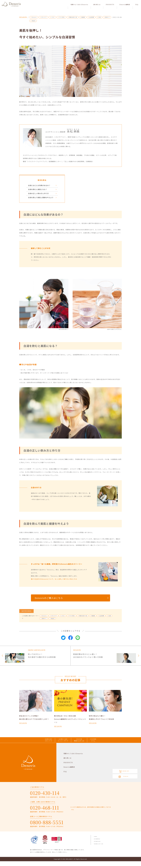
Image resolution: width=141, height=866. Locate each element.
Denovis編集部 (125, 4)
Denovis (34, 17)
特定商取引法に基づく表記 (102, 848)
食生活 (33, 20)
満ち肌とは (96, 4)
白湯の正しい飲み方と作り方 (40, 194)
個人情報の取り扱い (100, 846)
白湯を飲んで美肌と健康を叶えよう (42, 198)
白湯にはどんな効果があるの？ (40, 185)
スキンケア (43, 17)
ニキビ (52, 17)
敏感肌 (82, 17)
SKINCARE (39, 744)
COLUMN (102, 744)
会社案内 (96, 841)
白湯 (99, 17)
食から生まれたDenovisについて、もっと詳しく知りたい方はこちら (54, 580)
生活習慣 (91, 17)
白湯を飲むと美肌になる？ (39, 190)
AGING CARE (61, 744)
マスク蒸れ (61, 17)
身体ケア (107, 17)
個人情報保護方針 (99, 843)
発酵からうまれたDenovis (79, 4)
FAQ (136, 4)
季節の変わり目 (72, 17)
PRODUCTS (110, 4)
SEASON (83, 744)
